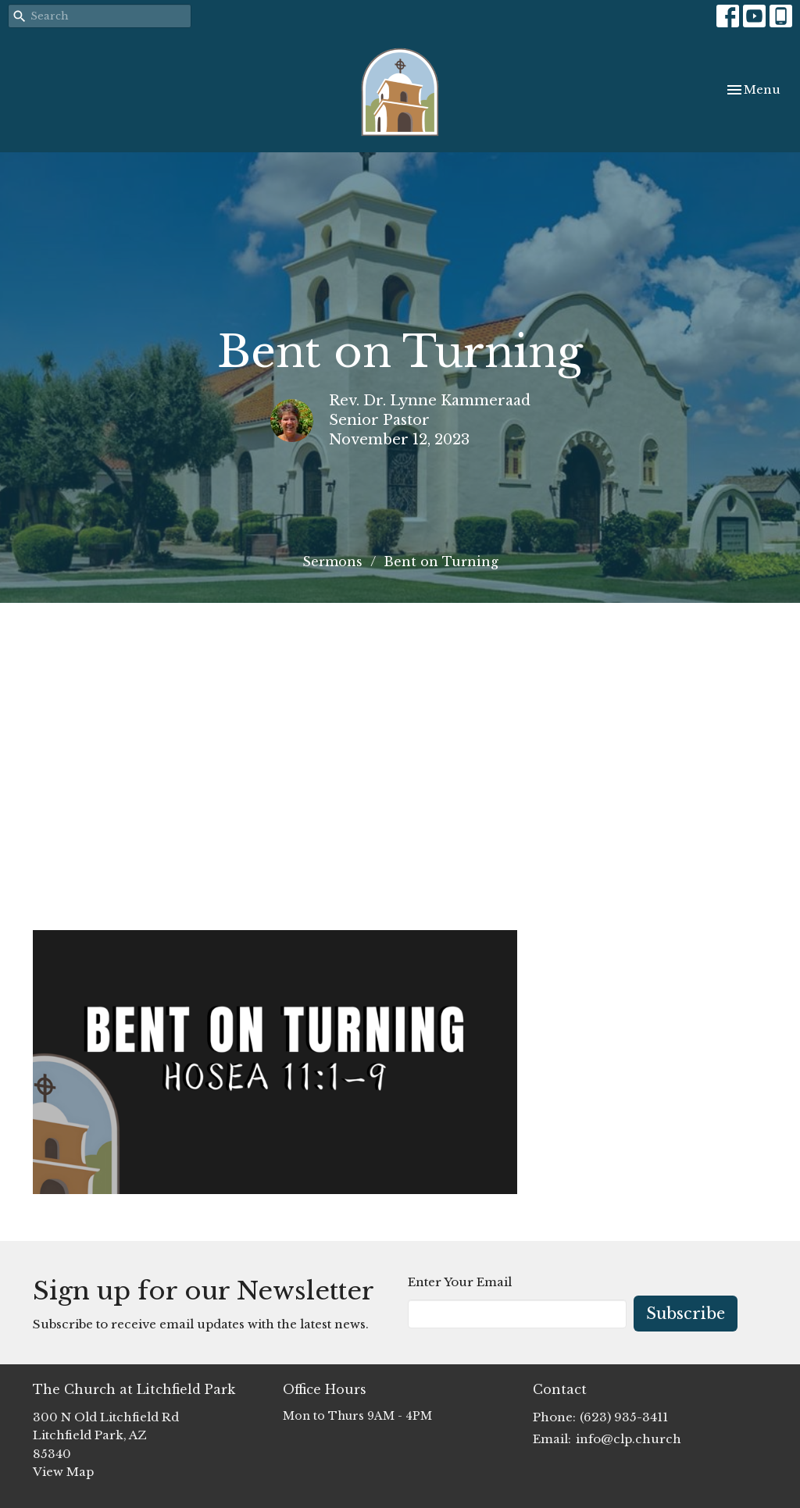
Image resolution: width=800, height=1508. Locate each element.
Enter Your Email (460, 1281)
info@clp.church (628, 1438)
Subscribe (685, 1313)
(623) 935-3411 (624, 1417)
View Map (63, 1471)
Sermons (332, 561)
